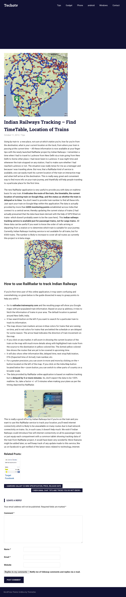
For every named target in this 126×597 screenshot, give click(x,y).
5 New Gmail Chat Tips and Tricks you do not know (56, 490)
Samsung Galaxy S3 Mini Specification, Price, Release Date (34, 486)
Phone (80, 5)
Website (7, 565)
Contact (116, 5)
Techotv (11, 5)
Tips (59, 5)
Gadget (69, 5)
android (91, 5)
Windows (103, 5)
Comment (9, 513)
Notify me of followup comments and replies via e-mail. (42, 571)
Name (7, 549)
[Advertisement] (63, 30)
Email (7, 557)
